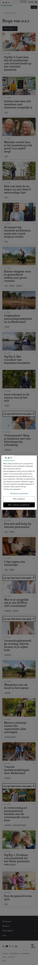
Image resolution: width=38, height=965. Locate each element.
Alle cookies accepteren (19, 505)
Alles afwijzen (19, 499)
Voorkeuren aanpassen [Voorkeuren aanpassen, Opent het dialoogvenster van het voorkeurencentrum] (19, 493)
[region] (19, 482)
